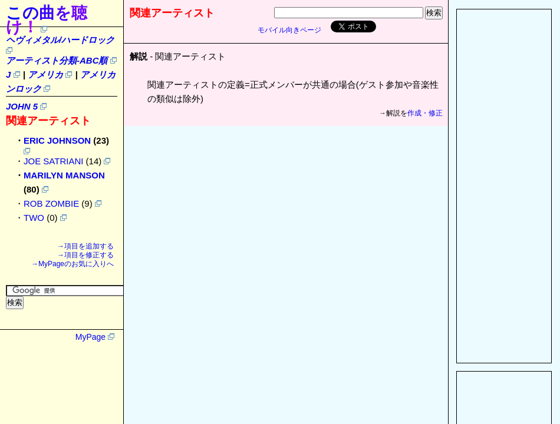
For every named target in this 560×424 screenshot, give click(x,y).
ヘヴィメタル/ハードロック (60, 40)
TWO (34, 218)
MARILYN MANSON (64, 175)
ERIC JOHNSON (57, 140)
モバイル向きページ (289, 30)
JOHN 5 (22, 106)
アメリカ (45, 74)
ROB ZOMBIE (51, 203)
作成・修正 (425, 113)
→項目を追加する (85, 246)
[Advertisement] (504, 186)
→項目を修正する (85, 255)
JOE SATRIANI (53, 161)
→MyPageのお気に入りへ (72, 264)
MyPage (90, 337)
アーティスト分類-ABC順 (57, 60)
